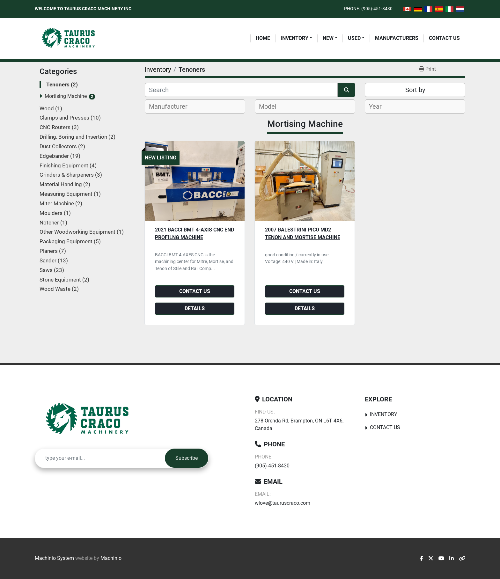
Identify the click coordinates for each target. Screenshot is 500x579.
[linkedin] (451, 558)
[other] (462, 558)
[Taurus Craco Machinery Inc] (92, 419)
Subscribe (186, 458)
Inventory (294, 38)
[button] (296, 38)
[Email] (100, 458)
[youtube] (441, 558)
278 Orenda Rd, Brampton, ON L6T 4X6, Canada (299, 424)
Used (354, 38)
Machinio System (54, 558)
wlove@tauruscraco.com (282, 503)
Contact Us (444, 38)
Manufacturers (396, 38)
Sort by (415, 90)
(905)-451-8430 (377, 8)
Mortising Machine (66, 96)
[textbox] (172, 106)
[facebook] (421, 558)
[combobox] (195, 106)
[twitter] (430, 558)
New (328, 38)
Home (263, 38)
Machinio (110, 558)
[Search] (241, 90)
